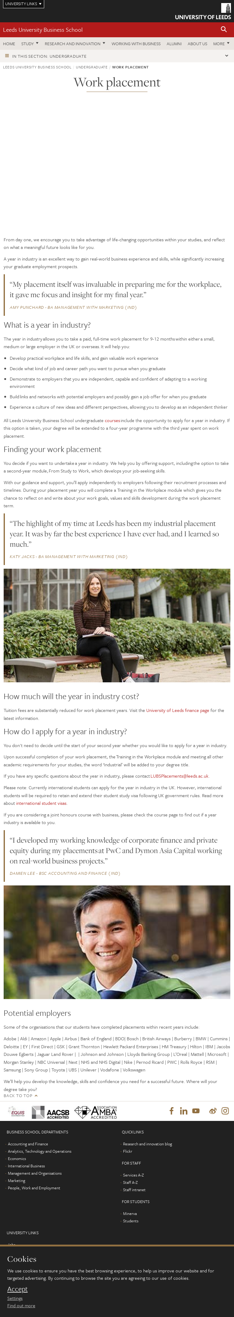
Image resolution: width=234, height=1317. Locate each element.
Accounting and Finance (28, 1144)
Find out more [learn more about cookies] (21, 1305)
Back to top (18, 1095)
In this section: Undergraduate (49, 56)
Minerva (130, 1214)
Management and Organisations (35, 1174)
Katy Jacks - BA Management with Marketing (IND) (69, 556)
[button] (224, 30)
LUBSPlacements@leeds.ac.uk (179, 775)
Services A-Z (133, 1176)
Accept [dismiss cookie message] (17, 1289)
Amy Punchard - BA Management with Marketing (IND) (73, 307)
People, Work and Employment (34, 1188)
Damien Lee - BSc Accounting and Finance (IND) (65, 873)
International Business (26, 1166)
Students (130, 1221)
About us (197, 43)
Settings (15, 1298)
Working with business (136, 43)
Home (9, 43)
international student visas (41, 803)
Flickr (127, 1152)
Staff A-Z (130, 1183)
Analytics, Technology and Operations (39, 1152)
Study (27, 43)
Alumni (174, 43)
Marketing (16, 1181)
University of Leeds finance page (177, 710)
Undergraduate (92, 67)
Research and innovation (73, 43)
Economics (17, 1159)
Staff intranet (134, 1190)
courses (112, 420)
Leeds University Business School (43, 29)
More (219, 43)
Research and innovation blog (147, 1144)
